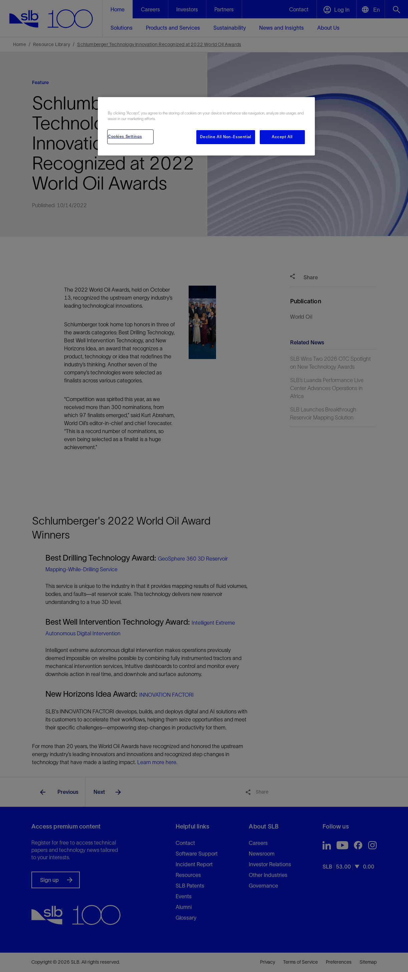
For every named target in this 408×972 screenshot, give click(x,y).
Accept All (282, 137)
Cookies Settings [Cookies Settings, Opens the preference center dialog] (125, 136)
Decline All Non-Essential (225, 137)
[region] (206, 126)
